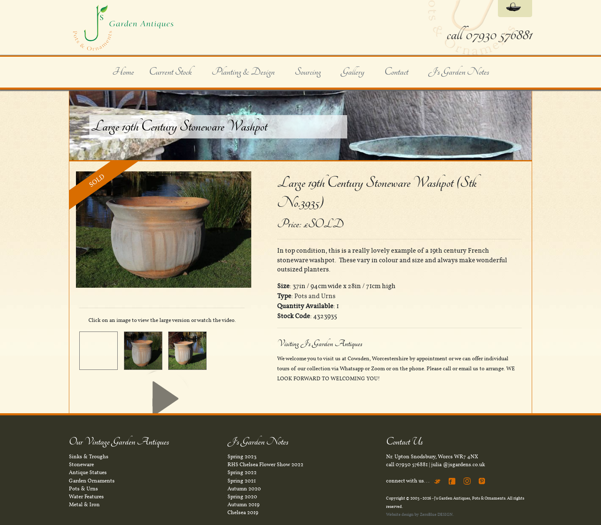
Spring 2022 (242, 472)
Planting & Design (243, 72)
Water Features (86, 496)
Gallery (352, 72)
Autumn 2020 (244, 488)
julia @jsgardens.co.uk (458, 464)
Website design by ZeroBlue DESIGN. (420, 514)
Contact (396, 72)
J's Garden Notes (458, 72)
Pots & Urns (83, 488)
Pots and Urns (315, 296)
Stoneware (81, 464)
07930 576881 (412, 464)
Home (123, 72)
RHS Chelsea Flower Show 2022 (265, 464)
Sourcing (308, 72)
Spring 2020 (242, 496)
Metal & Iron (84, 504)
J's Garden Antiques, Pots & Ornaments (469, 498)
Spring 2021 (241, 480)
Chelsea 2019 (242, 512)
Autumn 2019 (243, 504)
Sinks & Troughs (89, 456)
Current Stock (170, 72)
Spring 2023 (242, 456)
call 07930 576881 (489, 35)
